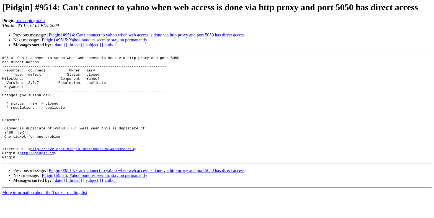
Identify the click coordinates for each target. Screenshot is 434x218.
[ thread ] (74, 44)
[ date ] (58, 44)
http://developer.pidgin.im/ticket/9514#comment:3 (82, 167)
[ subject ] (92, 44)
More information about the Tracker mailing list (44, 213)
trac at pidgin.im (30, 20)
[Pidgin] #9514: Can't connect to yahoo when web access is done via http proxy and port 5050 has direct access (145, 35)
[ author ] (110, 44)
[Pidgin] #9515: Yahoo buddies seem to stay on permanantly (93, 40)
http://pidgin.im (36, 172)
